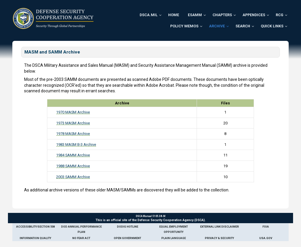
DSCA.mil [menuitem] (149, 15)
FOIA (265, 226)
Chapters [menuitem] (222, 15)
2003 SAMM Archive (73, 177)
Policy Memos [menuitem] (184, 26)
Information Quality (35, 238)
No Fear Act (81, 238)
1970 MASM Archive (73, 112)
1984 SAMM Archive (73, 155)
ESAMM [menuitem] (195, 15)
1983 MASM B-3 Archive (76, 144)
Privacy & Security (219, 238)
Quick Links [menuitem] (272, 26)
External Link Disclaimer (219, 226)
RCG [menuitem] (279, 15)
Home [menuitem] (173, 15)
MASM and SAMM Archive (52, 52)
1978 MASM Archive (73, 133)
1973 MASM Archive (73, 123)
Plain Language (173, 238)
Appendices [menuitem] (254, 15)
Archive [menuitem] (217, 26)
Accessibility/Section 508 (35, 226)
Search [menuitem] (242, 26)
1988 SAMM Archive (73, 166)
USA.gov (265, 238)
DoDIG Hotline (127, 226)
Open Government (127, 238)
